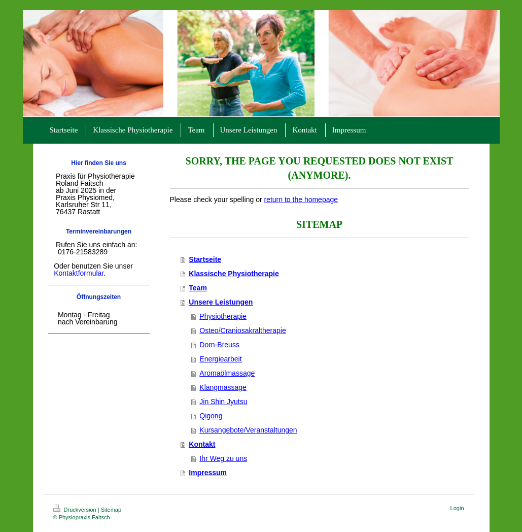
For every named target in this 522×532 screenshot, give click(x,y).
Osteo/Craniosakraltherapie (242, 330)
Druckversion (75, 510)
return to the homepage (301, 199)
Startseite (205, 259)
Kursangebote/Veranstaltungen (248, 430)
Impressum (208, 473)
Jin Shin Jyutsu (223, 401)
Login (457, 508)
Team (198, 288)
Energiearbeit (220, 359)
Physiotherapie (223, 316)
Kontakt (202, 444)
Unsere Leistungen (221, 302)
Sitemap (111, 510)
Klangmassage (223, 387)
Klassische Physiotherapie (234, 274)
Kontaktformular (78, 273)
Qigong (210, 416)
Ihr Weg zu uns (223, 458)
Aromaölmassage (227, 373)
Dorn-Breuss (219, 345)
